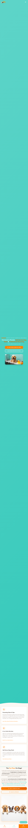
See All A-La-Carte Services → (8, 740)
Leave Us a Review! (14, 792)
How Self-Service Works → (7, 759)
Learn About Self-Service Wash (14, 351)
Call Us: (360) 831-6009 (14, 788)
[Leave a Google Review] (23, 822)
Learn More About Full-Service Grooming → (10, 721)
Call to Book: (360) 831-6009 (14, 347)
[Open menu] (25, 2)
